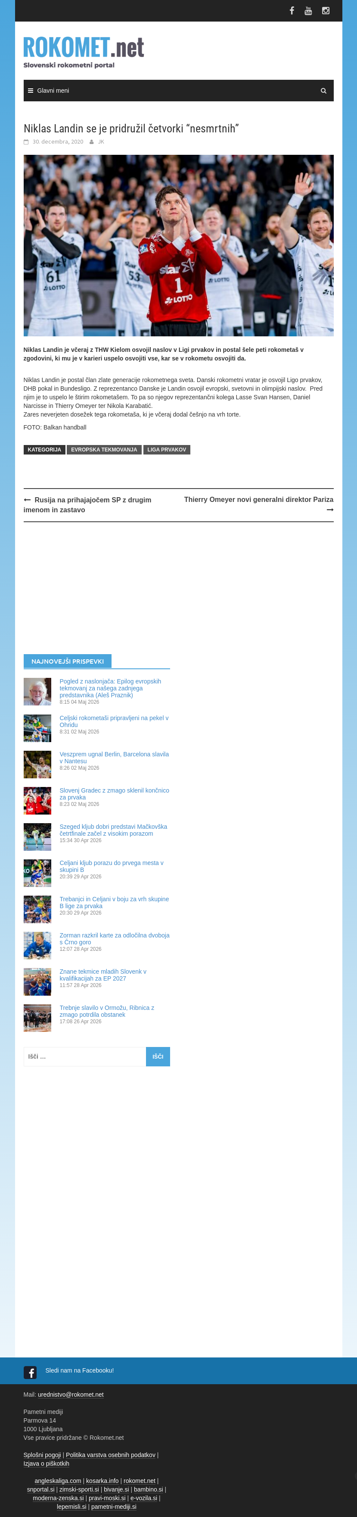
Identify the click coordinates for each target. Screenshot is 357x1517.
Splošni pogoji (42, 1454)
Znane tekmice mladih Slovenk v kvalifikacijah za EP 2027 (103, 975)
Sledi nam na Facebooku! (81, 1370)
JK (101, 141)
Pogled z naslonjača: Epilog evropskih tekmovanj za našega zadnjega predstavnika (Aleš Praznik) (110, 688)
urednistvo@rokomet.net (71, 1394)
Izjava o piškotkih (47, 1463)
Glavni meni (53, 90)
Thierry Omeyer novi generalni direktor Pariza (259, 499)
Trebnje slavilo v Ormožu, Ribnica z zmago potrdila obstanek (107, 1011)
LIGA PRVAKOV (167, 450)
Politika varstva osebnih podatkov (110, 1454)
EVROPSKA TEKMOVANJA (104, 450)
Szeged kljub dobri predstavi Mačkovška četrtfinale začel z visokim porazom (114, 830)
